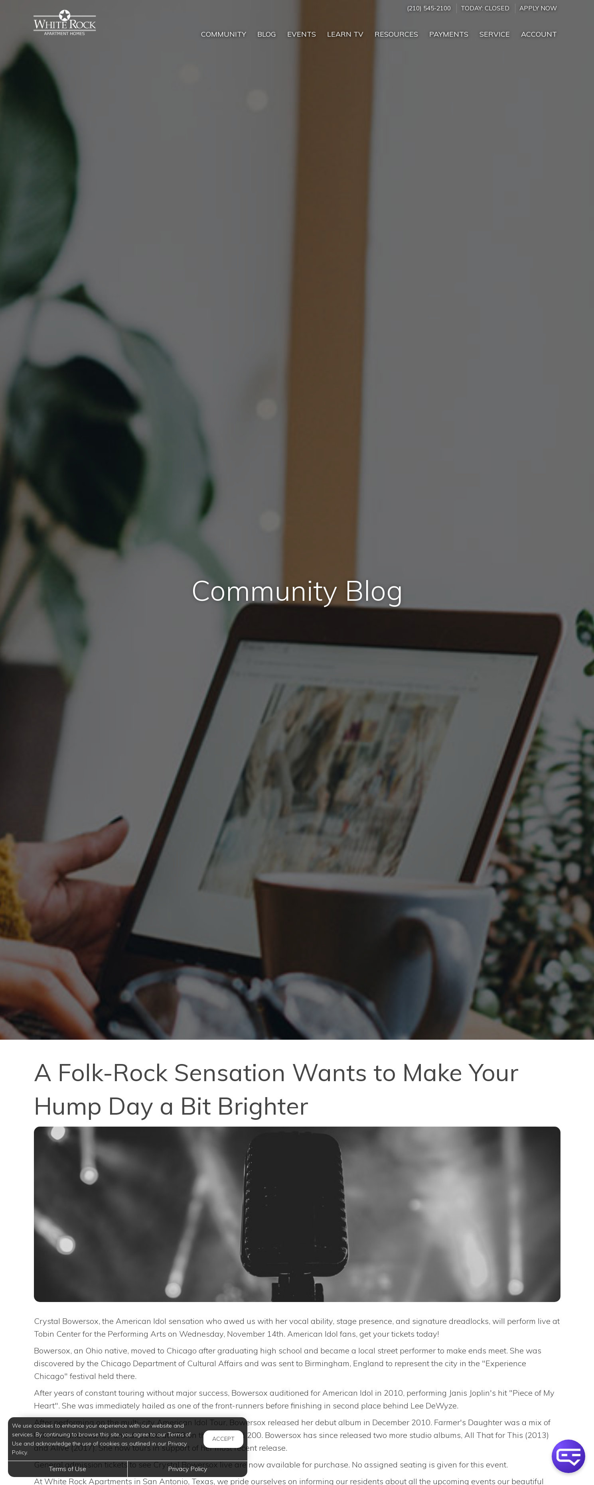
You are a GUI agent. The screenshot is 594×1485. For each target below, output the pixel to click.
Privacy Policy (187, 1469)
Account (539, 34)
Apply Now (538, 8)
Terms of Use (67, 1469)
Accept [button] (223, 1438)
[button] (568, 1456)
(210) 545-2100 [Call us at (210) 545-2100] (429, 8)
